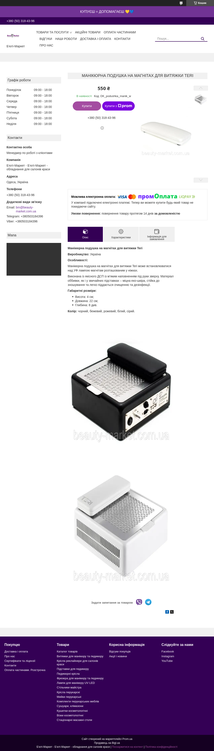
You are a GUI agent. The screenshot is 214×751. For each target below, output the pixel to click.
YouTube (167, 660)
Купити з (118, 106)
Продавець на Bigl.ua (107, 742)
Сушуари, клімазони (70, 706)
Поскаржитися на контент (127, 746)
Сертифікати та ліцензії (19, 660)
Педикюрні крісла (68, 673)
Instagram (168, 656)
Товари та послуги (52, 32)
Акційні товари (87, 32)
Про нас (46, 45)
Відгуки (46, 39)
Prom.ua (127, 739)
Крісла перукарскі (68, 692)
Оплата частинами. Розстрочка (24, 670)
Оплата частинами (120, 32)
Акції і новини (118, 656)
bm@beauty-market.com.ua (26, 209)
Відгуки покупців (120, 651)
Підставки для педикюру (73, 669)
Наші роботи (66, 39)
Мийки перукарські (69, 696)
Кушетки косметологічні (72, 710)
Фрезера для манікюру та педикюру (80, 678)
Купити (87, 106)
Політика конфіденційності (161, 746)
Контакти (122, 39)
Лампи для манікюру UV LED (76, 682)
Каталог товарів (67, 651)
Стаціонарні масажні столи (74, 720)
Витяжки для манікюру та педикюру (80, 656)
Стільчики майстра (69, 687)
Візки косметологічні (70, 715)
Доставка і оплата (95, 39)
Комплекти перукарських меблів (78, 701)
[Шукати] (202, 39)
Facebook (168, 651)
